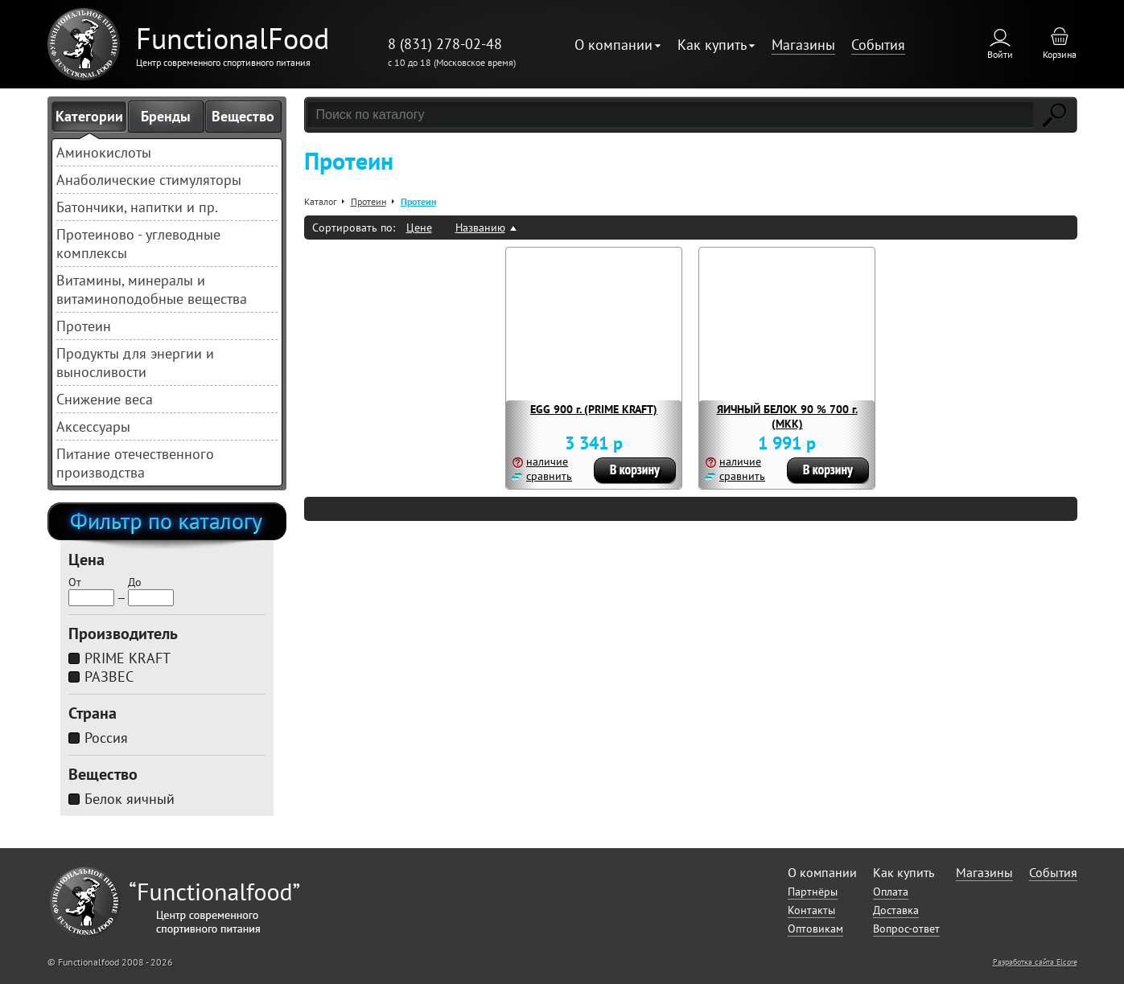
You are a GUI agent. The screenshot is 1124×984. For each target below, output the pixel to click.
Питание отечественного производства (135, 463)
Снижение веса (104, 399)
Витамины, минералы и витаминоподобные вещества (151, 289)
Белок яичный (129, 798)
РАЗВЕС (109, 676)
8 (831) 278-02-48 (445, 44)
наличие (547, 461)
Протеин (83, 326)
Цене (419, 227)
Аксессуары (93, 426)
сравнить (549, 476)
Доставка (896, 910)
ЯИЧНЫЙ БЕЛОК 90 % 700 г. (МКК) (787, 416)
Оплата (890, 891)
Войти (1000, 54)
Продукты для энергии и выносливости (135, 362)
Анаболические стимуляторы (148, 179)
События (878, 44)
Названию (480, 227)
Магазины (803, 44)
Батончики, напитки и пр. (137, 207)
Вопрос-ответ (906, 928)
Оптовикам (815, 928)
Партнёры (813, 891)
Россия (106, 737)
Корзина (1060, 54)
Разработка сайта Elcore (1035, 962)
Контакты (811, 910)
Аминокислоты (103, 152)
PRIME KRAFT (127, 658)
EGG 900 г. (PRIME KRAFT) (593, 409)
